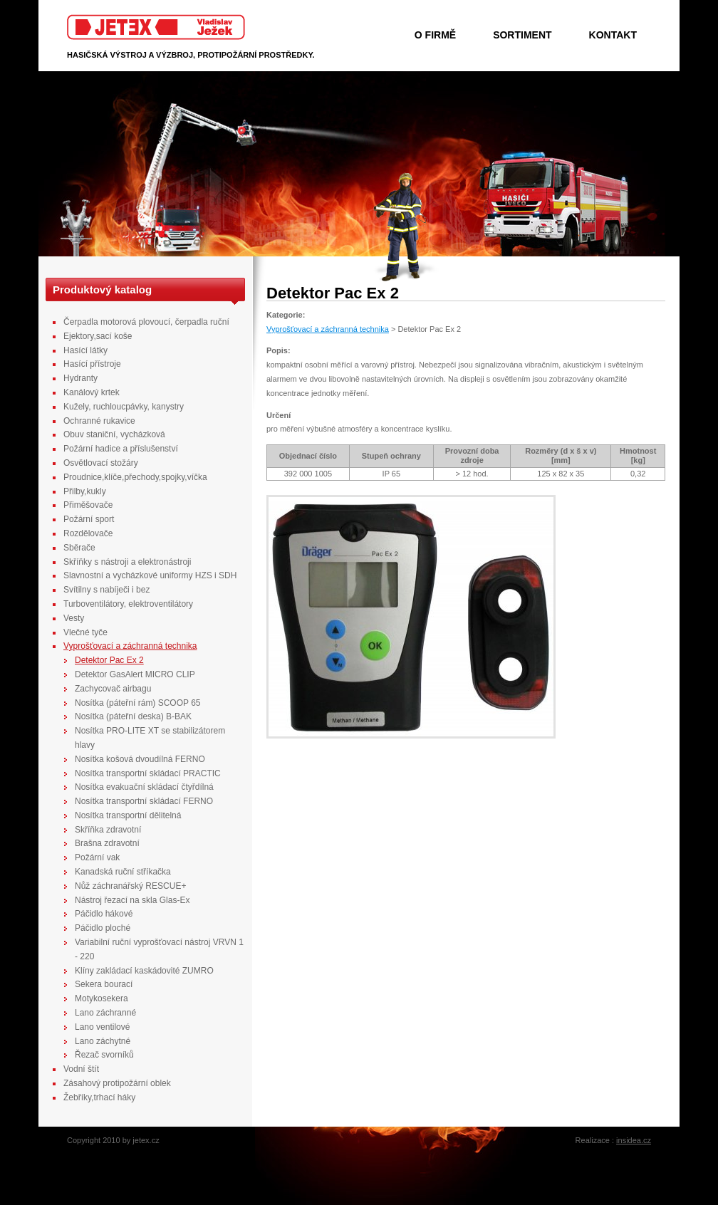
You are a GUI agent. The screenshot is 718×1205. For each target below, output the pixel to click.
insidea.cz (633, 1140)
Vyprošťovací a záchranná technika (327, 329)
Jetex (156, 27)
